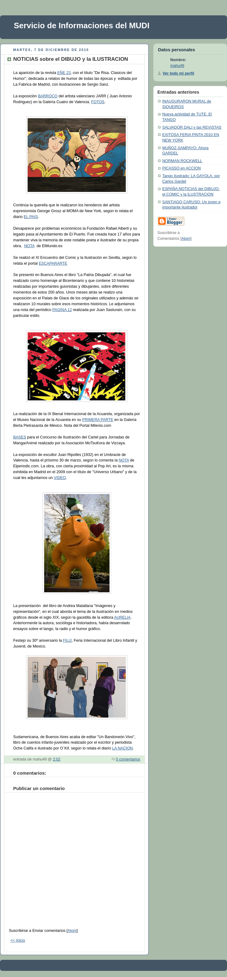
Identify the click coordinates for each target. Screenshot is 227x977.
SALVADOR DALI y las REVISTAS (191, 127)
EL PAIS (31, 217)
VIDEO (60, 478)
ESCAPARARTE (53, 263)
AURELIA (122, 617)
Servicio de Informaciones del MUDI (81, 25)
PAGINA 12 (62, 310)
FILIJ (67, 640)
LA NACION (122, 748)
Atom (71, 930)
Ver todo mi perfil (178, 73)
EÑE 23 (64, 73)
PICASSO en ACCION (181, 168)
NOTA (29, 246)
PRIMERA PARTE (97, 420)
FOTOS (97, 102)
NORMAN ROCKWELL (182, 161)
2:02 (56, 759)
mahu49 (177, 66)
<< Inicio (17, 940)
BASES (19, 437)
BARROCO (48, 96)
